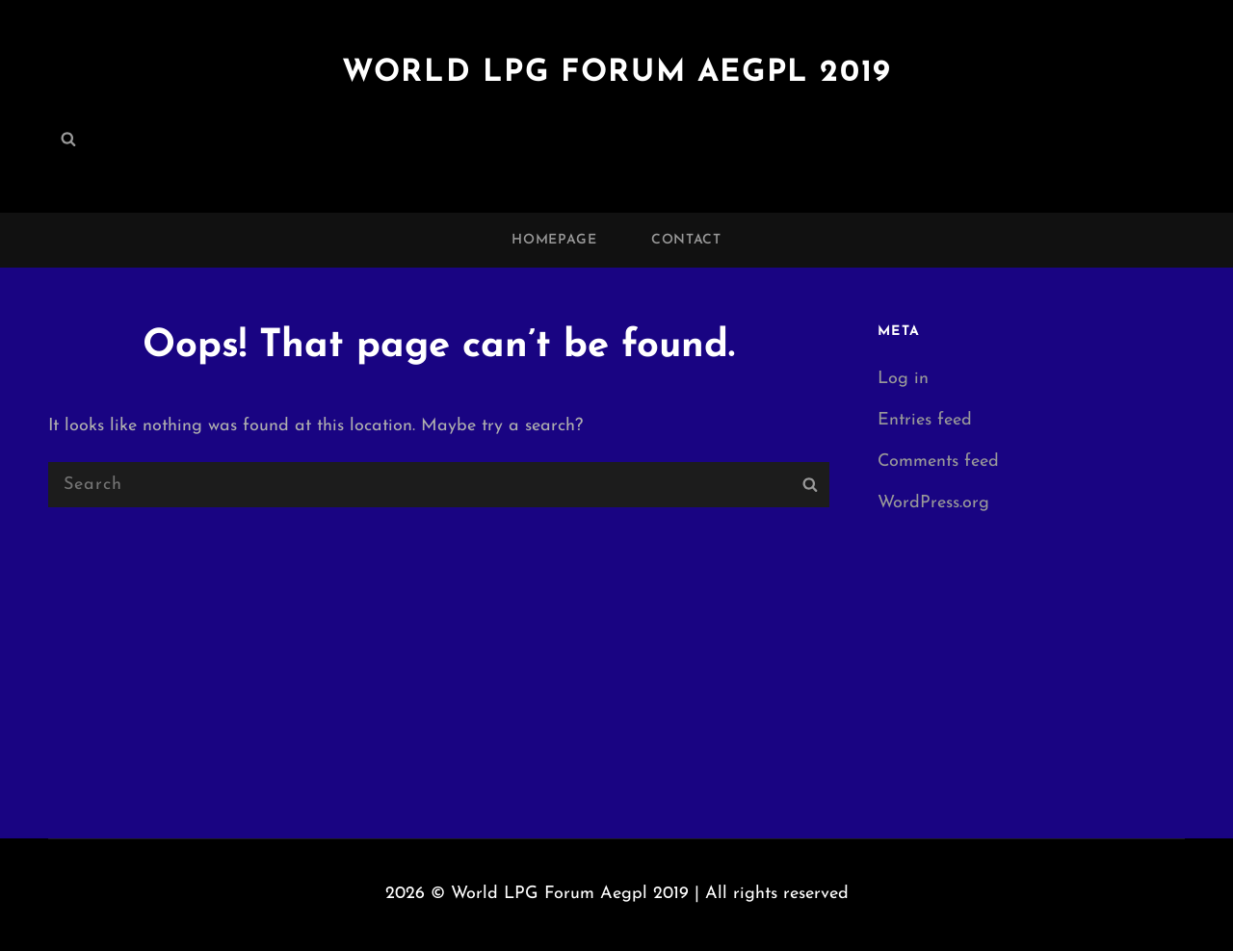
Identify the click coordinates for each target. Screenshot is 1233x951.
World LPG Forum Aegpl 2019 (616, 73)
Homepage (554, 240)
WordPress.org (933, 503)
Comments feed (938, 461)
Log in (903, 379)
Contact (686, 240)
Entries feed (925, 420)
